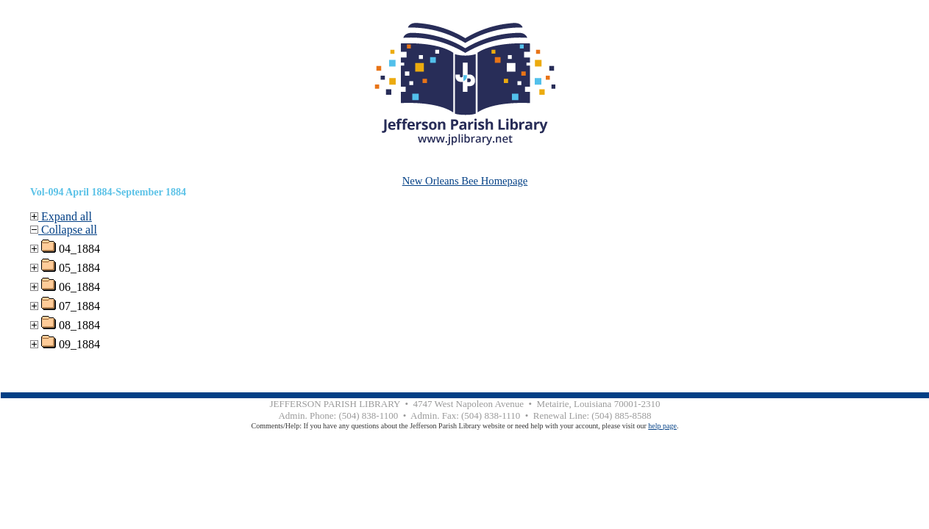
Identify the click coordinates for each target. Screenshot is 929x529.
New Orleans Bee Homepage (465, 181)
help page (662, 426)
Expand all (61, 216)
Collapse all (63, 229)
